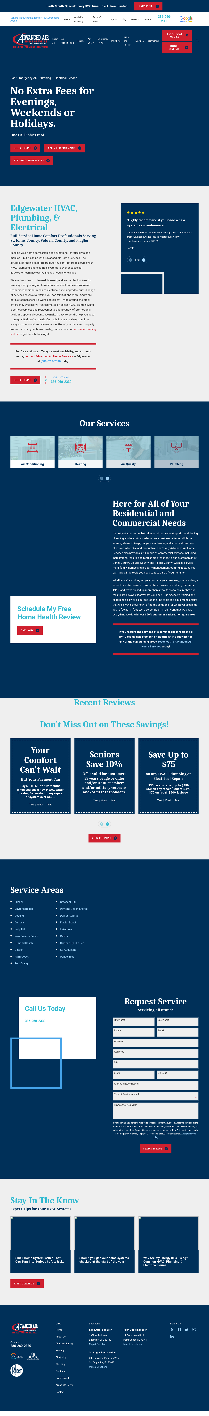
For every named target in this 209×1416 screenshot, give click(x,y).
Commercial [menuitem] (153, 40)
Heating (60, 1348)
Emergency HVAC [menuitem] (103, 41)
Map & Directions (98, 1342)
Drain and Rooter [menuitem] (127, 41)
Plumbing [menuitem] (116, 40)
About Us (61, 1334)
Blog (124, 19)
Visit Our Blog (27, 1281)
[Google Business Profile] (186, 1327)
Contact (147, 19)
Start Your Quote (177, 35)
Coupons (113, 19)
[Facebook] (179, 1327)
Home (59, 1327)
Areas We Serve (64, 1382)
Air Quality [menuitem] (91, 41)
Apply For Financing (64, 148)
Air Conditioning (64, 1341)
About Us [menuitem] (55, 41)
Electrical (60, 1369)
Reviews (135, 19)
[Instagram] (194, 1327)
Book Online (178, 48)
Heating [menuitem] (81, 40)
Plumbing (60, 1362)
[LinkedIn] (172, 1334)
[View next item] (107, 478)
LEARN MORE (148, 6)
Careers (66, 19)
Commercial (62, 1376)
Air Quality (61, 1355)
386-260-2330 (20, 1344)
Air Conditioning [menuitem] (67, 41)
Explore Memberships (32, 160)
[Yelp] (172, 1327)
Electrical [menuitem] (140, 40)
